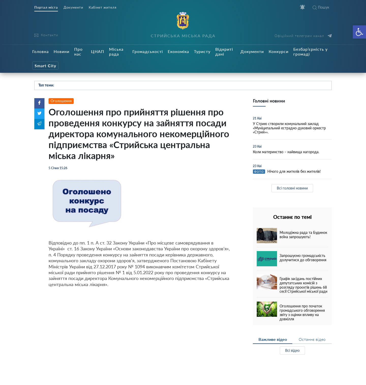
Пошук (321, 7)
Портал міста (46, 7)
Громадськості (147, 51)
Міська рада (116, 51)
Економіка (178, 51)
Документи (73, 7)
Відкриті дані (224, 51)
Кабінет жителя (102, 7)
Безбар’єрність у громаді (310, 51)
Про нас (78, 51)
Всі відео (292, 350)
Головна (40, 51)
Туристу (202, 51)
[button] (359, 32)
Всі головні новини (292, 188)
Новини (61, 51)
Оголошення (61, 101)
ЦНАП (97, 51)
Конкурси (278, 51)
